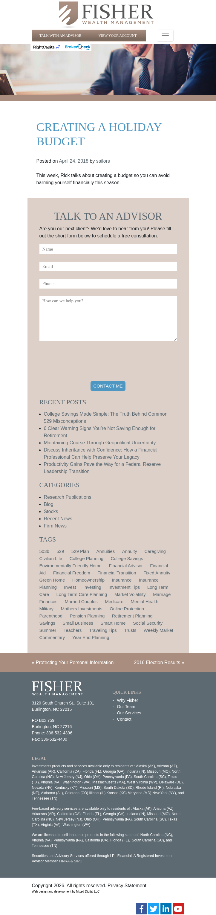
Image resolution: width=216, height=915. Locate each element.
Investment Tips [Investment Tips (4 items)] (124, 587)
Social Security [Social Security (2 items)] (148, 623)
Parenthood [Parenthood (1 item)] (51, 615)
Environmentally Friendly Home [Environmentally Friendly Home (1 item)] (70, 565)
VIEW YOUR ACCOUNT (117, 35)
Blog (48, 504)
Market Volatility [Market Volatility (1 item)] (130, 594)
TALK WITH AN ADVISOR (60, 35)
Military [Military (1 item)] (46, 608)
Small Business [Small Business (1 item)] (77, 623)
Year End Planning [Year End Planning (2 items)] (90, 637)
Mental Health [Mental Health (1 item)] (144, 601)
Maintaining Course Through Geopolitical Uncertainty (100, 442)
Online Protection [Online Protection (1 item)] (127, 608)
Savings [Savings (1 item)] (47, 623)
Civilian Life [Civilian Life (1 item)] (50, 558)
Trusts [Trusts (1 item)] (130, 630)
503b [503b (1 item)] (44, 551)
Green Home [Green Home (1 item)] (52, 579)
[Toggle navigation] (165, 36)
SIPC (78, 861)
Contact (124, 719)
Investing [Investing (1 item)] (92, 587)
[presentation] (84, 362)
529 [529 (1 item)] (60, 551)
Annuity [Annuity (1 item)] (129, 551)
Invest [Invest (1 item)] (70, 587)
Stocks (51, 511)
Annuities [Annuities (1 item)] (105, 551)
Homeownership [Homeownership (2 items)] (88, 579)
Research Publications (67, 497)
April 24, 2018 (73, 161)
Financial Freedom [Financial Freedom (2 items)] (71, 572)
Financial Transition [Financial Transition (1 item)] (116, 572)
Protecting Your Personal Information (75, 662)
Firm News (55, 525)
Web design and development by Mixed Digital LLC (66, 891)
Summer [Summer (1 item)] (47, 630)
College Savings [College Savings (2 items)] (127, 558)
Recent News (58, 518)
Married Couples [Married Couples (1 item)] (81, 601)
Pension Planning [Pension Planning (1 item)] (87, 615)
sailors (103, 161)
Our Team (126, 706)
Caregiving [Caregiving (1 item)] (155, 551)
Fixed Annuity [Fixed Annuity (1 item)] (156, 572)
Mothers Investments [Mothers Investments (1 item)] (81, 608)
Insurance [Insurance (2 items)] (122, 579)
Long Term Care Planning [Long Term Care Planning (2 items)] (81, 594)
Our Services (129, 712)
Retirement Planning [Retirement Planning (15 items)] (132, 615)
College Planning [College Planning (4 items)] (86, 558)
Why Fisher (127, 700)
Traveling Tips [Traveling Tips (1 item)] (103, 630)
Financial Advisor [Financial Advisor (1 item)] (126, 565)
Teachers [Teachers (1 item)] (73, 630)
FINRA (64, 861)
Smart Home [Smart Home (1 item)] (112, 623)
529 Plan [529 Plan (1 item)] (80, 551)
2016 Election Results (157, 662)
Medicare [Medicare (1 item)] (114, 601)
